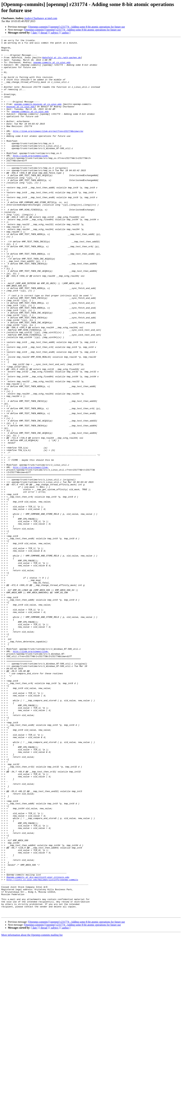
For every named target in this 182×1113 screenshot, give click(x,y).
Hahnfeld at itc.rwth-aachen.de (61, 61)
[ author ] (65, 32)
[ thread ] (44, 32)
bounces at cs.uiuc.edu (20, 120)
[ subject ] (54, 32)
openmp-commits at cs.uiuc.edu (51, 67)
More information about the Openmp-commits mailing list (32, 1110)
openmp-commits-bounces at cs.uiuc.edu (38, 117)
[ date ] (34, 32)
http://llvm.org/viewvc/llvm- (31, 179)
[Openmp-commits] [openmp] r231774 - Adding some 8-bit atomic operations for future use (76, 26)
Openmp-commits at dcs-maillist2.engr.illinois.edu (37, 1044)
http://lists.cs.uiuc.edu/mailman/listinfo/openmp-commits (42, 1047)
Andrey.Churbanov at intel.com (40, 18)
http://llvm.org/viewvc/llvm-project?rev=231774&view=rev (48, 149)
